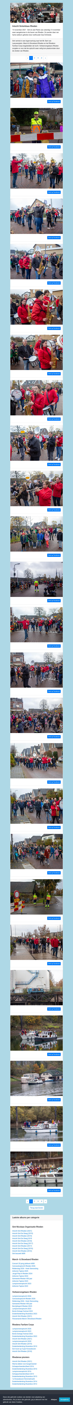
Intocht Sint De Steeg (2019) (22, 1233)
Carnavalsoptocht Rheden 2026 (23, 1266)
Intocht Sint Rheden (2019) (22, 1236)
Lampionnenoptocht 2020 (21, 1341)
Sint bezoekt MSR (18, 1253)
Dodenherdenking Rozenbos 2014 (24, 1381)
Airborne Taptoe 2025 (20, 1271)
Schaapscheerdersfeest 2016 (23, 1366)
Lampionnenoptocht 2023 (21, 1284)
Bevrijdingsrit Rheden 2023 (22, 1306)
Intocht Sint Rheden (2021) (22, 1231)
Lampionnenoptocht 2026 (21, 1296)
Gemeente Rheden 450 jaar (22, 1279)
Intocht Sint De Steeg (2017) (22, 1243)
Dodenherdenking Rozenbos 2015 (24, 1376)
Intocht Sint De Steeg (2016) (22, 1248)
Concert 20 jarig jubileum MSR (23, 1264)
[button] (23, 1402)
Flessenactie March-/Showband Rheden (27, 1319)
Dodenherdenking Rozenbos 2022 (24, 1314)
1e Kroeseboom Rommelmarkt (23, 1379)
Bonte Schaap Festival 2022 (22, 1311)
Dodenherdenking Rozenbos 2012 (24, 1384)
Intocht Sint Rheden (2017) (22, 1246)
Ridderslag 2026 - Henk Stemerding (25, 1269)
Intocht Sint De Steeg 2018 (22, 1238)
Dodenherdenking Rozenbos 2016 (24, 1369)
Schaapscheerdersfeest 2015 (23, 1374)
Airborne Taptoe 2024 (20, 1276)
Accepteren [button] (64, 1399)
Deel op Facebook (54, 101)
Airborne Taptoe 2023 (20, 1281)
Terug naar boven (36, 1208)
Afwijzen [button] (54, 1399)
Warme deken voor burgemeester (24, 1364)
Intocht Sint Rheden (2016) (22, 1251)
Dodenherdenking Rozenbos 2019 (24, 1346)
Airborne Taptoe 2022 (20, 1286)
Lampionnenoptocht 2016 (21, 1371)
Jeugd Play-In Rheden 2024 (22, 1274)
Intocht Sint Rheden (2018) (22, 1241)
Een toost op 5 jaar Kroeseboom (24, 1349)
